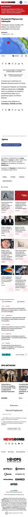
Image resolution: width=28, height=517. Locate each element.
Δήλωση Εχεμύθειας (20, 451)
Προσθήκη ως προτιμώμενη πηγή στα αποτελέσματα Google (13, 75)
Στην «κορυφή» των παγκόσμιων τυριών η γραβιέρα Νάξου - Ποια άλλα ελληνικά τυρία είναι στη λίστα (14, 337)
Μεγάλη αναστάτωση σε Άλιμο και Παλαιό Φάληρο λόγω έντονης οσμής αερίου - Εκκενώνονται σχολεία (13, 11)
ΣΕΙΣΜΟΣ (5, 177)
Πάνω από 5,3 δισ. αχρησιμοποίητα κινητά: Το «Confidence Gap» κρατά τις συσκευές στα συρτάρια (13, 319)
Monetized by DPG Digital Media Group (14, 492)
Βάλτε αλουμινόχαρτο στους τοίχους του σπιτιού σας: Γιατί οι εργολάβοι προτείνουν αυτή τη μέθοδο (21, 253)
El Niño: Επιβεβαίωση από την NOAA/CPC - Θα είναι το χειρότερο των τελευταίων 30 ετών (6, 280)
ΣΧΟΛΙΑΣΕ (15, 56)
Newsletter (13, 168)
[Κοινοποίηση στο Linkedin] (19, 63)
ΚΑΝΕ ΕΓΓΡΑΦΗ (14, 429)
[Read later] (26, 56)
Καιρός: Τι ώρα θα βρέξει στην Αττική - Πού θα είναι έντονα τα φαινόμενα (20, 229)
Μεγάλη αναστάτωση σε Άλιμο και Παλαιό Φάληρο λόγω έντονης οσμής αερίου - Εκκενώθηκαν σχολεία (20, 205)
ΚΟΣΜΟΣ (3, 55)
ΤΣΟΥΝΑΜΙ (12, 177)
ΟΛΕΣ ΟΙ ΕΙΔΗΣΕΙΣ (21, 354)
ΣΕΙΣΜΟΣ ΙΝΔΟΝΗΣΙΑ (7, 181)
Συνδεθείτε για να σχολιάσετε (11, 145)
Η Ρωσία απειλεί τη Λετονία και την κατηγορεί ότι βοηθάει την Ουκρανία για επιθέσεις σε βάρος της (12, 347)
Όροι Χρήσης (11, 451)
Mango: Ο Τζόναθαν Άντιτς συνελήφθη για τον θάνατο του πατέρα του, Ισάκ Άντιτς (6, 230)
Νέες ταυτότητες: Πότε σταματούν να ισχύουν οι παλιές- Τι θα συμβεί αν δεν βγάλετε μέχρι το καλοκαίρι (7, 206)
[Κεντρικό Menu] (25, 2)
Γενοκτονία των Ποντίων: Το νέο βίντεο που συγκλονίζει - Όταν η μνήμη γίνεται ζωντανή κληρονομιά (8, 387)
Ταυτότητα (3, 451)
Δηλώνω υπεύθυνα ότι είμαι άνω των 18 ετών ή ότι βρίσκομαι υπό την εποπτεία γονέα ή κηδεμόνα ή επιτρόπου (13, 423)
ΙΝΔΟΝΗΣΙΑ (21, 177)
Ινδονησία (16, 29)
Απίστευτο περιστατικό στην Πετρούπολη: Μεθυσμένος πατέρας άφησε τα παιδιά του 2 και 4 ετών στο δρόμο (14, 310)
